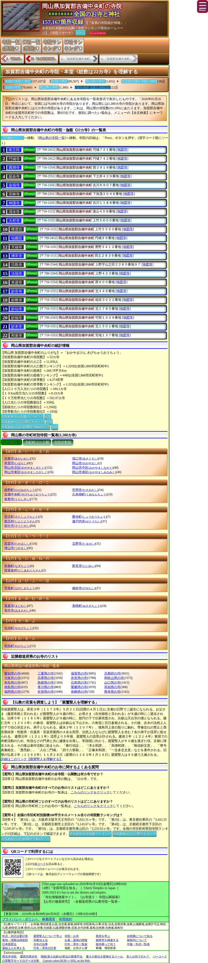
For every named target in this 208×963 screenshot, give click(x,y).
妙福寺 (16, 318)
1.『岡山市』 (14, 58)
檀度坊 (16, 229)
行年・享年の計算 (45, 948)
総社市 (17, 525)
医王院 (14, 150)
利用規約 (65, 919)
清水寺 (14, 212)
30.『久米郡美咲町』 (44, 58)
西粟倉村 (23, 570)
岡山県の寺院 (49, 87)
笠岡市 (85, 490)
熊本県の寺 (112, 691)
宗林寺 (14, 194)
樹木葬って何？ (106, 944)
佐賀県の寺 (46, 691)
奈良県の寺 (79, 678)
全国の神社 (59, 81)
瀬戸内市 (86, 521)
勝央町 (89, 516)
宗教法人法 (41, 940)
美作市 (17, 610)
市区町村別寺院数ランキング (22, 416)
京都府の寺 (112, 673)
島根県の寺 (46, 682)
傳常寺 (16, 256)
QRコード (39, 864)
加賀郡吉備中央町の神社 (139, 81)
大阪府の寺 (12, 678)
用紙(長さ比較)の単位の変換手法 (61, 956)
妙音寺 (16, 291)
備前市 (83, 588)
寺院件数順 (62, 442)
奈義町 (17, 566)
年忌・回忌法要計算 (15, 936)
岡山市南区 (94, 472)
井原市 (15, 463)
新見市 (83, 566)
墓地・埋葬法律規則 (15, 940)
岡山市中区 (92, 467)
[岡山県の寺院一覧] (52, 138)
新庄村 (20, 521)
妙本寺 (16, 327)
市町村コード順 (37, 442)
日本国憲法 (9, 944)
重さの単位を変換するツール (104, 956)
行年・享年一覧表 (76, 944)
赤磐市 (17, 458)
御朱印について (137, 940)
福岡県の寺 (12, 691)
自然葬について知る (140, 936)
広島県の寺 (79, 682)
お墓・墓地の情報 (76, 940)
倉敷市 (17, 499)
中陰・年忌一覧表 (138, 944)
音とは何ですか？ (137, 956)
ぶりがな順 (11, 442)
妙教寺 (16, 300)
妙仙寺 (16, 309)
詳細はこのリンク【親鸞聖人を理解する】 (32, 759)
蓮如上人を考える (13, 948)
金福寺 (14, 185)
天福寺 (16, 247)
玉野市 (83, 543)
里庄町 (21, 516)
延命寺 (14, 176)
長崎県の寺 (79, 691)
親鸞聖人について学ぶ (48, 936)
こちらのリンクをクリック (90, 792)
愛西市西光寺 (28, 956)
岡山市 (85, 463)
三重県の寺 (46, 673)
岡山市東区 (26, 472)
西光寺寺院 (9, 956)
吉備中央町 (27, 494)
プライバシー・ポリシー (20, 919)
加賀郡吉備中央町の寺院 (92, 87)
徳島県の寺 (12, 687)
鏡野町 (20, 490)
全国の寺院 (13, 87)
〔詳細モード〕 (12, 138)
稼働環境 (48, 919)
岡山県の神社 (95, 81)
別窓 (47, 416)
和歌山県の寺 (114, 678)
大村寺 (14, 221)
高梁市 (17, 543)
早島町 (20, 588)
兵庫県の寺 (46, 678)
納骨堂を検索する (107, 940)
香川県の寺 (46, 687)
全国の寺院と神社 (18, 81)
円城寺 (14, 159)
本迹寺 (16, 282)
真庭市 (15, 605)
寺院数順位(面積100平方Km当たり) (25, 426)
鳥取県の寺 (12, 682)
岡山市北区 (24, 467)
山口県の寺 (112, 682)
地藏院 (16, 238)
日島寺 (16, 265)
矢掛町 (18, 628)
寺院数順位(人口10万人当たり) (23, 421)
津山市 (15, 548)
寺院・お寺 (72, 936)
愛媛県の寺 (79, 687)
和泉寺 (16, 335)
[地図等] (122, 149)
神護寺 (14, 203)
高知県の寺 (112, 687)
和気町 (17, 646)
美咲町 (86, 605)
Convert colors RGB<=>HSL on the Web (66, 960)
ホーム (80, 32)
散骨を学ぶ (103, 936)
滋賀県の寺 (79, 673)
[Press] (29, 150)
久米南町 (89, 494)
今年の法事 (41, 944)
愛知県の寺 (12, 673)
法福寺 (16, 273)
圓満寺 (14, 167)
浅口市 (85, 458)
